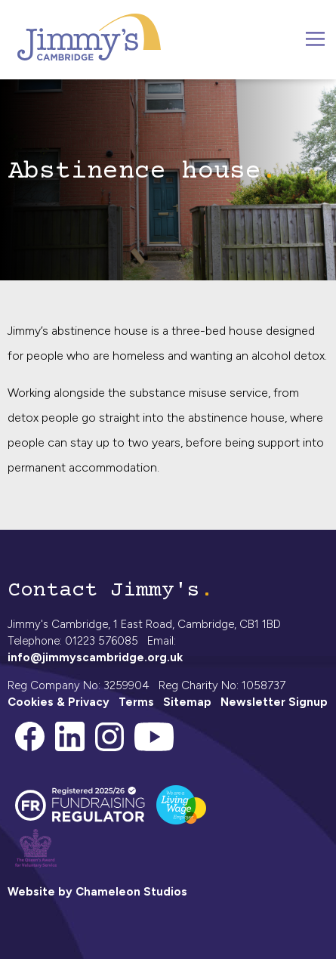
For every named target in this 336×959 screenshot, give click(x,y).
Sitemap (187, 702)
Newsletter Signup (274, 702)
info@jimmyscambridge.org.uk (95, 657)
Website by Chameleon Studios (97, 892)
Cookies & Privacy (58, 702)
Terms (136, 702)
